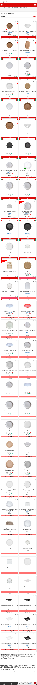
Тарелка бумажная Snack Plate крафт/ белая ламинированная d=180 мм (9, 450)
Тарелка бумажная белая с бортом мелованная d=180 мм (27, 71)
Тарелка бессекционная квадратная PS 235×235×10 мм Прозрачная (9, 644)
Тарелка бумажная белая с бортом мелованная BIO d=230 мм (9, 410)
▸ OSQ (27, 172)
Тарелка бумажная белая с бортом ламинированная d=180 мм (9, 390)
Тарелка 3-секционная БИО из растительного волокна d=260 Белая (9, 586)
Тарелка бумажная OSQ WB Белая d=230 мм (27, 170)
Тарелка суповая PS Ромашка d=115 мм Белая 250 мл (27, 31)
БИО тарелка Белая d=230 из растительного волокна (27, 567)
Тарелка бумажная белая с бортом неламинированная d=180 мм (27, 350)
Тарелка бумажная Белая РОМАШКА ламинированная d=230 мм (28, 212)
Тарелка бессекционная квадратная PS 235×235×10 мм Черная (27, 644)
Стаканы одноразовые (5, 8)
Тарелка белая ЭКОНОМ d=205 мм (9, 311)
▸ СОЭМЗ (9, 273)
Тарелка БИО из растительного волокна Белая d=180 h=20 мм (27, 490)
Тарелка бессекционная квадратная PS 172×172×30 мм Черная (27, 605)
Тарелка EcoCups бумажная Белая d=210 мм (9, 370)
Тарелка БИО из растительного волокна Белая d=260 (9, 291)
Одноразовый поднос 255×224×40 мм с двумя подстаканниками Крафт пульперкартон (9, 529)
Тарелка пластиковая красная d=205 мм (27, 311)
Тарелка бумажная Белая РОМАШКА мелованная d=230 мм (9, 191)
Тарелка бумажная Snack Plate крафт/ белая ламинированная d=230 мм (9, 470)
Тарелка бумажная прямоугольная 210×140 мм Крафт (27, 50)
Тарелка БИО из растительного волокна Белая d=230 (9, 252)
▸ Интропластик (9, 312)
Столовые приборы (22, 9)
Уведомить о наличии (9, 317)
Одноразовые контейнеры (23, 8)
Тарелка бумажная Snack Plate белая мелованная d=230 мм (27, 430)
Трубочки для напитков (5, 10)
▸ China (27, 511)
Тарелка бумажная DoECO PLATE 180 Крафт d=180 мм (27, 91)
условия (30, 683)
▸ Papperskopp (9, 32)
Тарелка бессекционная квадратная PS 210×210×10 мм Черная (27, 624)
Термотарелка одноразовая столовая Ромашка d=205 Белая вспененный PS (27, 529)
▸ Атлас (27, 32)
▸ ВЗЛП (9, 607)
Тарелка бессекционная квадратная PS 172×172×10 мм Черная (9, 605)
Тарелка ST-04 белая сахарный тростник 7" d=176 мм (27, 470)
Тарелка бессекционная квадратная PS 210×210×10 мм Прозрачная (9, 624)
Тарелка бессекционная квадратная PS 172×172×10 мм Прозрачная (27, 586)
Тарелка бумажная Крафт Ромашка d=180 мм (9, 31)
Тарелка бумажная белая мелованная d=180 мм (9, 91)
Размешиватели (21, 10)
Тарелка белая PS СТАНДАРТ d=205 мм (9, 350)
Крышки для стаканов (5, 9)
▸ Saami (27, 332)
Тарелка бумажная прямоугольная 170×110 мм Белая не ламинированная (27, 291)
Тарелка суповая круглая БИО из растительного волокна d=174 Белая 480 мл (28, 548)
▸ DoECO (27, 93)
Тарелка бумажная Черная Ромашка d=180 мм (27, 150)
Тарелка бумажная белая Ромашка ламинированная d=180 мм (9, 171)
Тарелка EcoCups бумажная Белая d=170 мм (9, 330)
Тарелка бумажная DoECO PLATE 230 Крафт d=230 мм (27, 271)
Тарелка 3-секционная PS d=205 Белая (9, 211)
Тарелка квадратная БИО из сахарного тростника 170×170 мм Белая (27, 510)
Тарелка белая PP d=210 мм (27, 390)
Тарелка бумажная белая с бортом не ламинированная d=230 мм (27, 410)
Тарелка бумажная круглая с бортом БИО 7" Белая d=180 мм (9, 490)
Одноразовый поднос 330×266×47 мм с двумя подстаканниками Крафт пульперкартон (9, 271)
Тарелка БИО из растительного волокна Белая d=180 (9, 548)
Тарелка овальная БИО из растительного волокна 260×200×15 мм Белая (27, 252)
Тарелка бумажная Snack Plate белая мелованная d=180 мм (27, 370)
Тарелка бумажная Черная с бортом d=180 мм (9, 150)
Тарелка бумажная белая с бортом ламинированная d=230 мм (9, 430)
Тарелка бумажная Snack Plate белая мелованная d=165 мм (27, 331)
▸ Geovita (27, 471)
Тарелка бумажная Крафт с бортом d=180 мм (9, 50)
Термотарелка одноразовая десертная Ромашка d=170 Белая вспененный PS (10, 510)
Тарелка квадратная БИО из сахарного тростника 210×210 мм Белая (9, 567)
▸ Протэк (9, 511)
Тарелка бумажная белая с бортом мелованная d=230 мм (27, 191)
